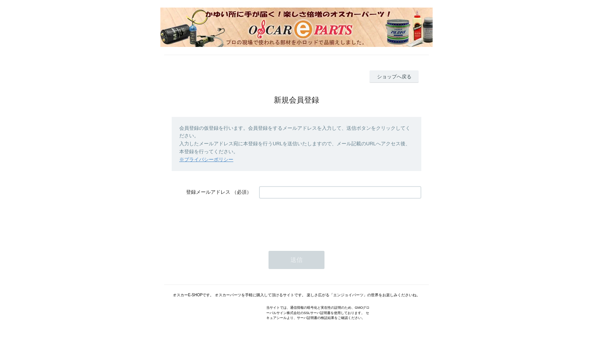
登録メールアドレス (208, 192)
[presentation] (316, 221)
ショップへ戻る (394, 76)
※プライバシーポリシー (206, 159)
